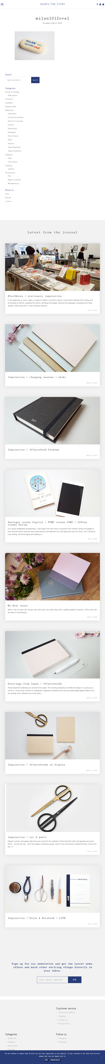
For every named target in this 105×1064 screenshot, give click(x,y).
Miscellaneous (13, 183)
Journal (8, 197)
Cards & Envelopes (15, 117)
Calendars (12, 114)
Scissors (11, 143)
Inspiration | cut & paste (27, 837)
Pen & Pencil (13, 136)
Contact (8, 201)
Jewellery (9, 103)
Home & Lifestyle (12, 92)
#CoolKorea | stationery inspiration (35, 296)
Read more (55, 1060)
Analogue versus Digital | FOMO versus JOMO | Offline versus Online (47, 523)
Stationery (9, 110)
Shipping (62, 1016)
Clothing (8, 165)
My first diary (18, 605)
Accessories (10, 173)
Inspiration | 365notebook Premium (33, 449)
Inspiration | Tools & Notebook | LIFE (36, 918)
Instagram (63, 1038)
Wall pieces (12, 95)
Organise (8, 155)
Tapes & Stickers (14, 151)
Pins (9, 176)
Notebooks (12, 128)
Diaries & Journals (15, 121)
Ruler (10, 140)
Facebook (63, 1042)
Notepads (12, 132)
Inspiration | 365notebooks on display (36, 764)
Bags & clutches (14, 180)
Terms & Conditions (67, 1012)
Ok (46, 1060)
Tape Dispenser (14, 147)
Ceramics (9, 99)
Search (35, 80)
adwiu (47, 23)
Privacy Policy (64, 1024)
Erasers (11, 125)
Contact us (63, 1020)
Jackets (11, 169)
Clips (10, 158)
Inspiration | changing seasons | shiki (37, 377)
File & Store (13, 162)
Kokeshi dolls (10, 106)
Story (7, 194)
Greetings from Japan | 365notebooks (35, 683)
